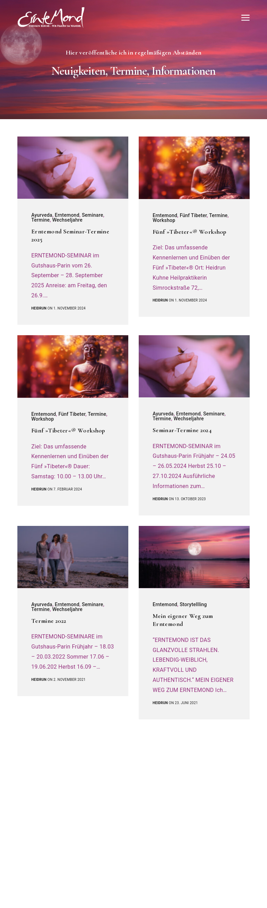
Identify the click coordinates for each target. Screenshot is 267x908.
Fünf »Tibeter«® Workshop (190, 232)
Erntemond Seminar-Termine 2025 (70, 235)
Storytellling (193, 604)
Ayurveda (41, 215)
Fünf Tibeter (193, 215)
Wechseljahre (67, 220)
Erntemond (67, 215)
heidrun (39, 308)
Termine (40, 220)
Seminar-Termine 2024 (182, 430)
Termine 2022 (48, 621)
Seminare (92, 215)
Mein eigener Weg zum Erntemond (183, 620)
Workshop (164, 220)
